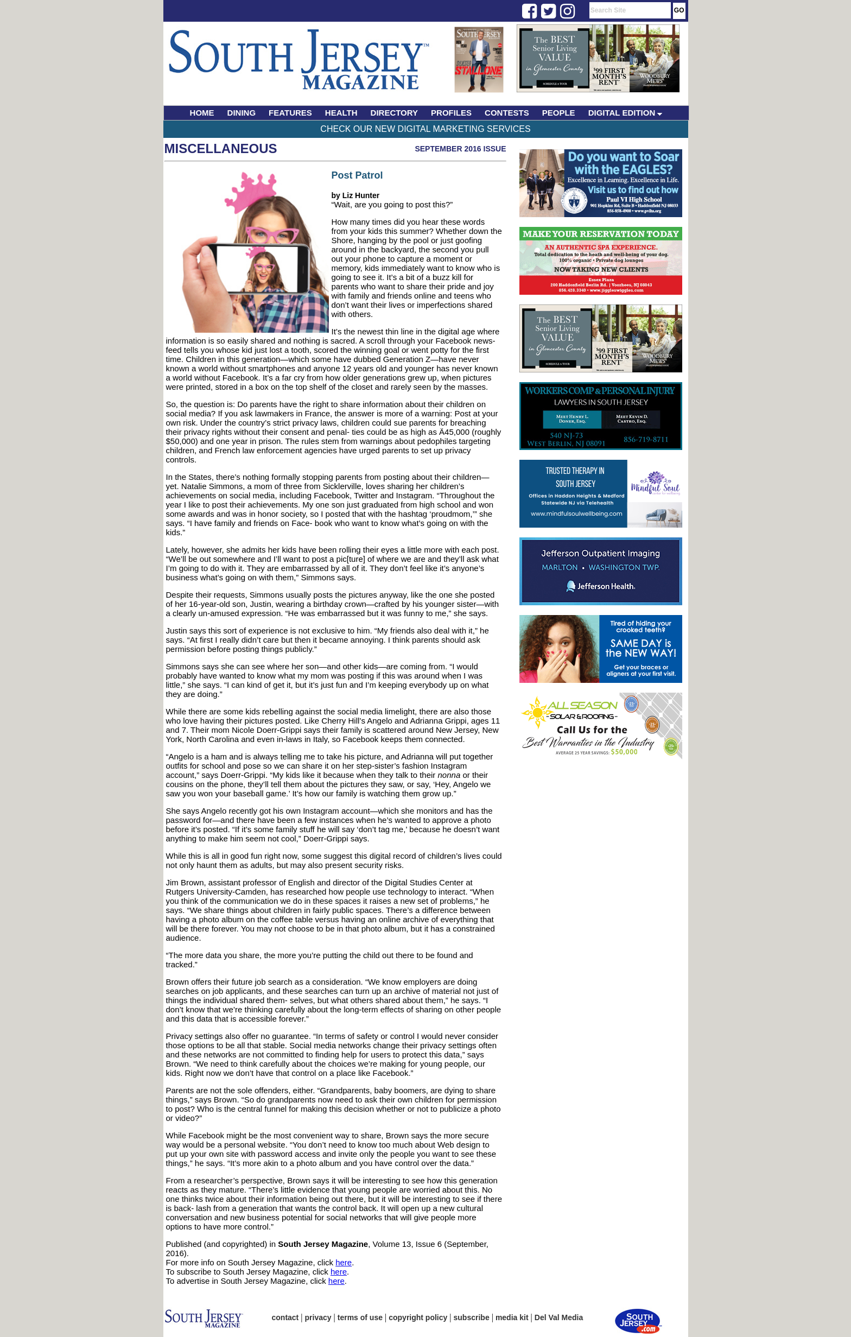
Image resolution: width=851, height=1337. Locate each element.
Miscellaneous (220, 148)
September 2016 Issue (460, 148)
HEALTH (341, 112)
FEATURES (290, 112)
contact (285, 1317)
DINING (241, 112)
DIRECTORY (394, 112)
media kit (512, 1317)
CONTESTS (507, 112)
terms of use (360, 1317)
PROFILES (451, 112)
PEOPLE (558, 112)
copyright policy (418, 1317)
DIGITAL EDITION (625, 112)
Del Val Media (559, 1317)
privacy (318, 1317)
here (343, 1262)
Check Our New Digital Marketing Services (425, 129)
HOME (202, 112)
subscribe (472, 1317)
